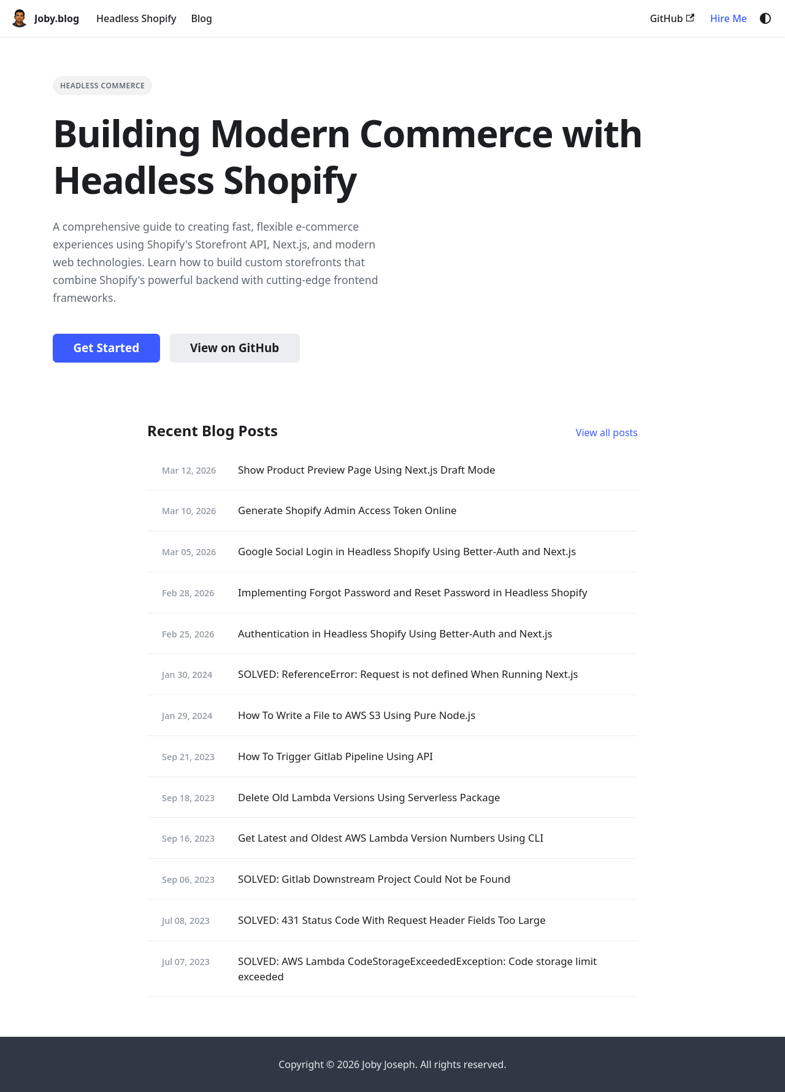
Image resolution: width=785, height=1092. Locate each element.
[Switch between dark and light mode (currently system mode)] (765, 18)
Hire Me (728, 18)
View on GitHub (234, 348)
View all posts (607, 432)
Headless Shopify (136, 18)
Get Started (106, 348)
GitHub (672, 18)
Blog (201, 18)
